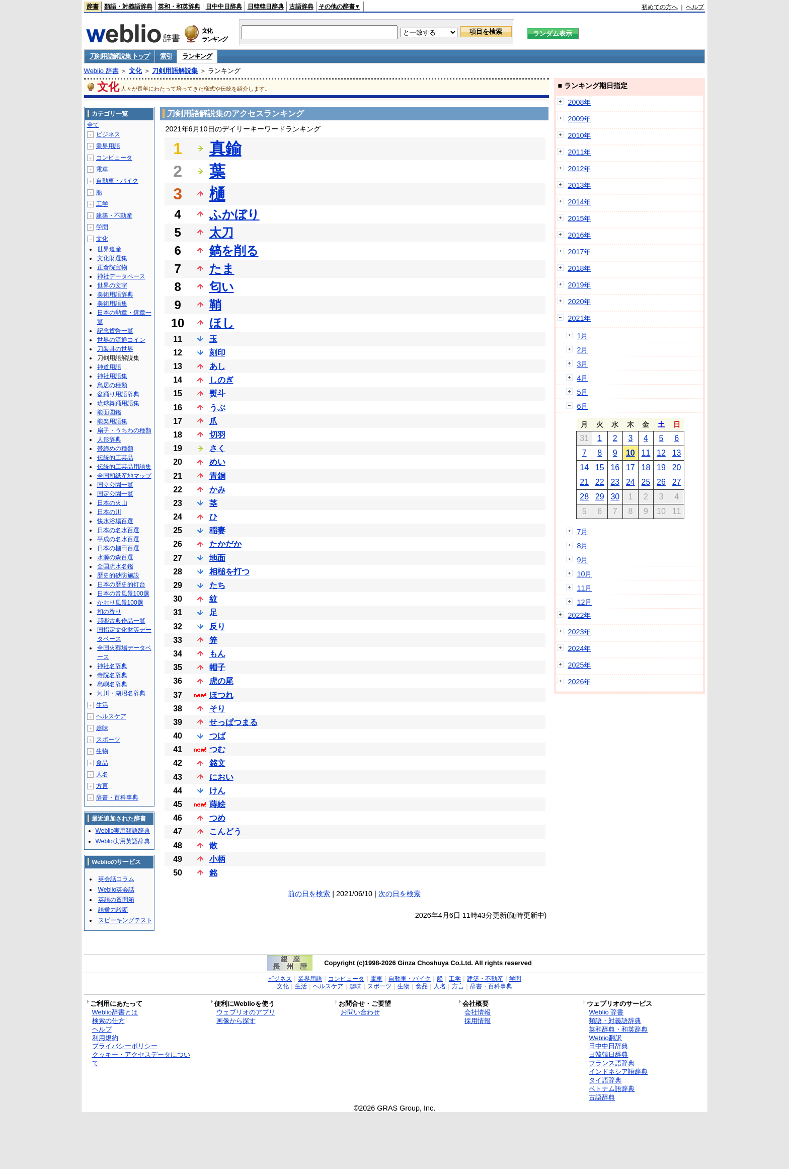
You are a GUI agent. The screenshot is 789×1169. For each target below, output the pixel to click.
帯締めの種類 (115, 448)
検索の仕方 (108, 1021)
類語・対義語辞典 (128, 7)
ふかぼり (234, 214)
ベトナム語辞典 (612, 1088)
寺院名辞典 (112, 675)
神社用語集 (112, 376)
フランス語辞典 (612, 1063)
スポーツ (108, 739)
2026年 (579, 682)
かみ (217, 489)
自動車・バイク (117, 180)
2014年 (579, 202)
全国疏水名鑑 (115, 566)
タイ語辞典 (605, 1080)
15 (599, 467)
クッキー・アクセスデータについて (141, 1059)
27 (676, 482)
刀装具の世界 (115, 348)
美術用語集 (112, 303)
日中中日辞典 (224, 7)
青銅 (217, 476)
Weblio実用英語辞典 (123, 841)
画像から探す (236, 1021)
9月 (582, 560)
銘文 (217, 763)
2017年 (579, 252)
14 (584, 467)
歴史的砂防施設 (118, 575)
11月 (584, 588)
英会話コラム (116, 879)
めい (217, 462)
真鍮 (225, 148)
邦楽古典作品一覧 (121, 620)
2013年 (579, 185)
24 (630, 482)
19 (661, 467)
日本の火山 (112, 502)
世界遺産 (109, 249)
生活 (102, 704)
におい (221, 777)
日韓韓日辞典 (266, 7)
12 (661, 453)
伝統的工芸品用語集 (124, 466)
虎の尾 (221, 681)
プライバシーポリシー (124, 1046)
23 (614, 482)
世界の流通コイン (121, 339)
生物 (102, 751)
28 (584, 496)
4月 (582, 378)
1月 (582, 336)
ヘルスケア (111, 716)
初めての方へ (660, 7)
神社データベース (121, 276)
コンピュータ (114, 157)
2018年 (579, 268)
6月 (582, 406)
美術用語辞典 (115, 294)
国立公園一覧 (115, 484)
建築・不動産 (114, 215)
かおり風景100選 (120, 602)
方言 (102, 785)
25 (646, 482)
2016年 (579, 235)
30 (614, 496)
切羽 (217, 434)
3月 (582, 364)
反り (217, 626)
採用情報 (477, 1021)
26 (661, 482)
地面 (217, 558)
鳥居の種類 (112, 385)
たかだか (225, 544)
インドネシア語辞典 (618, 1071)
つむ (217, 749)
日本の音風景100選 (123, 593)
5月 (582, 392)
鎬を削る (234, 250)
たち (217, 585)
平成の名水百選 (118, 539)
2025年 (579, 665)
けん (217, 790)
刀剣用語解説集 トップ (119, 56)
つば (217, 736)
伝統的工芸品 (115, 457)
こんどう (225, 831)
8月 (582, 546)
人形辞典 (109, 439)
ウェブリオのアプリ (245, 1012)
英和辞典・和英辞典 (618, 1029)
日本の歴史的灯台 (121, 584)
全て (93, 125)
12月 (584, 602)
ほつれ (221, 695)
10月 (584, 574)
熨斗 (217, 393)
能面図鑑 (109, 412)
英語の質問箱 (116, 899)
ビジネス (108, 134)
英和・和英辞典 (179, 7)
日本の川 (109, 512)
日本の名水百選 (118, 530)
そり (217, 708)
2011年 (579, 152)
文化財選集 (112, 258)
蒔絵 (217, 804)
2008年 (579, 102)
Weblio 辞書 (101, 71)
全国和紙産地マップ (124, 475)
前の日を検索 (309, 894)
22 (599, 482)
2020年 (579, 302)
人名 (102, 774)
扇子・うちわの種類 (124, 430)
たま (221, 268)
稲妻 (217, 530)
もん (217, 653)
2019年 (579, 285)
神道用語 (109, 367)
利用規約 (105, 1038)
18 (646, 467)
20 (676, 467)
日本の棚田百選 (118, 548)
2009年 (579, 119)
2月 (582, 350)
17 (630, 467)
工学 (102, 203)
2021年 (579, 318)
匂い (221, 287)
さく (217, 448)
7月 (582, 532)
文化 (135, 71)
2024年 (579, 648)
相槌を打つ (229, 571)
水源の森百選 (115, 557)
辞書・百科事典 (117, 797)
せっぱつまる (233, 722)
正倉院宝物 (112, 267)
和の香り (109, 611)
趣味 (102, 728)
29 (599, 496)
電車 (102, 169)
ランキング (197, 56)
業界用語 (108, 146)
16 (614, 467)
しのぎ (221, 380)
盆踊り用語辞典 (118, 394)
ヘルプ (695, 7)
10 (630, 453)
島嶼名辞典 (112, 684)
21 (584, 482)
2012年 (579, 169)
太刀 (221, 232)
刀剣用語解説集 (175, 71)
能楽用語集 (112, 421)
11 (646, 453)
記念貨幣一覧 (115, 330)
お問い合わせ (360, 1012)
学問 (102, 227)
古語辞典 (301, 7)
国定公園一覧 (115, 493)
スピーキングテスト (125, 920)
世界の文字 (112, 285)
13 (676, 453)
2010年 (579, 135)
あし (217, 366)
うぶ (217, 407)
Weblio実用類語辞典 (123, 830)
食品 (102, 762)
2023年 (579, 632)
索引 (166, 56)
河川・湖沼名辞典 (121, 693)
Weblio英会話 (116, 889)
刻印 (217, 352)
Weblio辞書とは (115, 1012)
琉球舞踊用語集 (118, 403)
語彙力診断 (113, 909)
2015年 (579, 218)
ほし (221, 323)
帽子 (217, 667)
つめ (217, 818)
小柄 (217, 859)
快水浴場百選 (115, 521)
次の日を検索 (399, 894)
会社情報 (477, 1012)
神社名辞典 (112, 666)
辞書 (93, 7)
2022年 (579, 615)
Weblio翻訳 (605, 1038)
